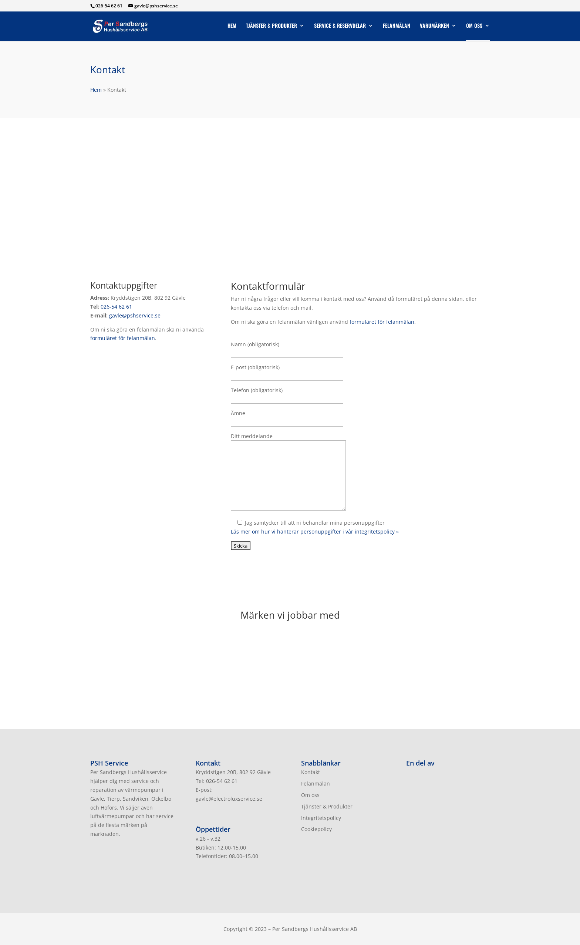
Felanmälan (396, 26)
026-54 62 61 (108, 6)
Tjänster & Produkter (271, 26)
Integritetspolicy (321, 817)
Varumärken (434, 26)
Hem (231, 26)
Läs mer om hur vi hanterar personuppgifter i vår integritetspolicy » (315, 531)
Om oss (474, 26)
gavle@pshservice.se (135, 315)
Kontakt (310, 772)
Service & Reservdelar (340, 26)
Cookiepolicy (316, 829)
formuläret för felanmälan (122, 338)
